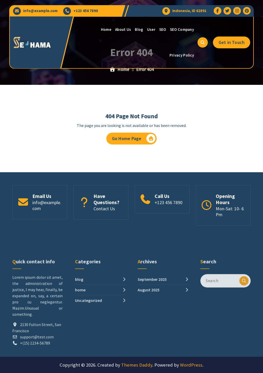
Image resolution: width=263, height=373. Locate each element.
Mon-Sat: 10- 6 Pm (230, 213)
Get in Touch (232, 42)
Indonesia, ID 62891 (189, 10)
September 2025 (152, 313)
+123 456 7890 (85, 10)
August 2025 (148, 323)
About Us (123, 29)
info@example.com (40, 10)
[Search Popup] (203, 42)
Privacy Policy (182, 55)
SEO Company (182, 29)
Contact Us (104, 210)
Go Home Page (134, 139)
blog (79, 313)
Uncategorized (88, 334)
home (80, 323)
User (151, 29)
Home (106, 29)
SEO (162, 29)
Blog (139, 29)
